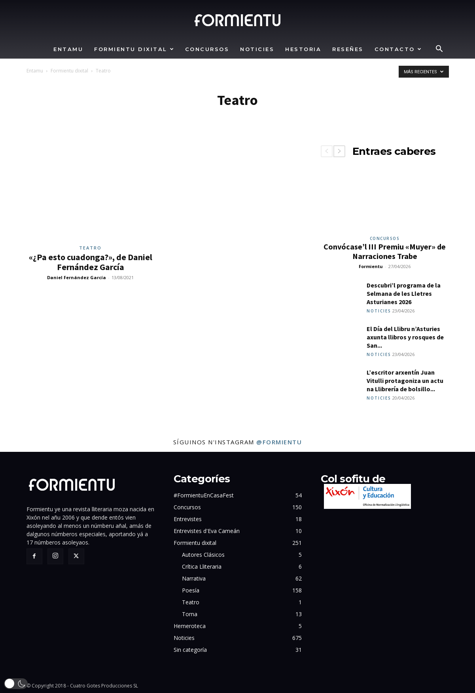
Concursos (207, 49)
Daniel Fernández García (76, 277)
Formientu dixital (134, 49)
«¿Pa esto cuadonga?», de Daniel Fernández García (90, 261)
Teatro (90, 248)
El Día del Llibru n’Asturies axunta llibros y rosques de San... (405, 337)
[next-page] (339, 151)
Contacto (398, 49)
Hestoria (303, 49)
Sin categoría (190, 649)
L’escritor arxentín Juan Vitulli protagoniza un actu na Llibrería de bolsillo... (405, 380)
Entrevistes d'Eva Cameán (207, 531)
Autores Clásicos (203, 554)
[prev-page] (327, 151)
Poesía (190, 590)
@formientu (279, 442)
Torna (189, 614)
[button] (439, 49)
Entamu (68, 49)
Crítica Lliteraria (201, 566)
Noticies (257, 49)
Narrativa (194, 578)
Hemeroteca (190, 626)
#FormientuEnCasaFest (204, 495)
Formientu (371, 266)
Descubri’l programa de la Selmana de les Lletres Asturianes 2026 (404, 293)
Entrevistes (188, 519)
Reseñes (347, 49)
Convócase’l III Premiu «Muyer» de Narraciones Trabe (385, 251)
